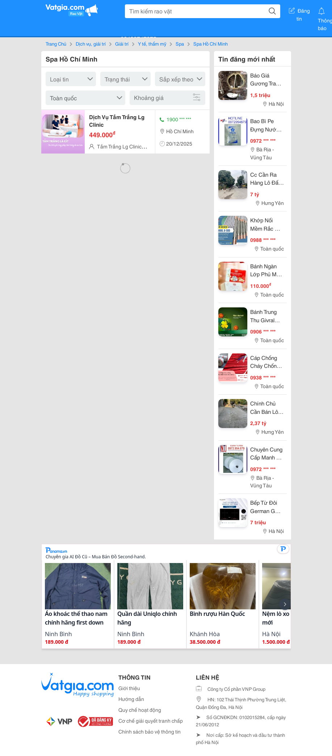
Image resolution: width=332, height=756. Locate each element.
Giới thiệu (129, 688)
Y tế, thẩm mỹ (152, 43)
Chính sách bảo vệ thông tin (149, 731)
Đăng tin (299, 12)
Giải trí (122, 43)
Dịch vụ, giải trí (91, 43)
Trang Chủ (56, 43)
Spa (180, 43)
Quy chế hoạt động (139, 709)
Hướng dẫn (131, 698)
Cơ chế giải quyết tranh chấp (150, 720)
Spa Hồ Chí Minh (210, 43)
